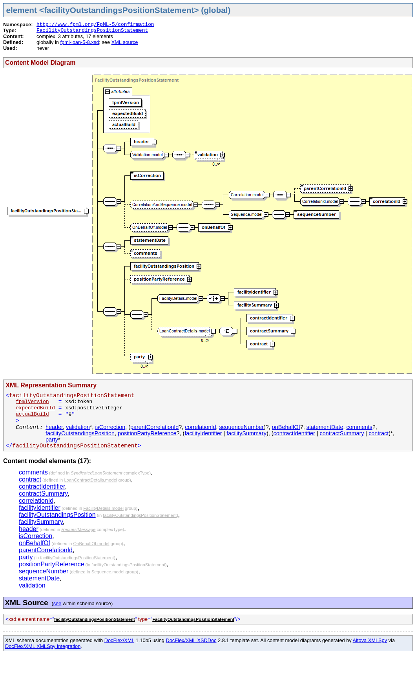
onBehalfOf (286, 427)
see (57, 603)
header (54, 427)
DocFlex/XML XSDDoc (191, 640)
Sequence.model (107, 571)
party (52, 439)
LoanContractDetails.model (90, 480)
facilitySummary (246, 433)
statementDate (325, 427)
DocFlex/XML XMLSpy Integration (42, 646)
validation (78, 427)
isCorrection (110, 427)
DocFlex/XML (119, 640)
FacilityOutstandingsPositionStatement (92, 30)
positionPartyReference (147, 433)
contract (379, 433)
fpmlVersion (32, 402)
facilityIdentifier (203, 433)
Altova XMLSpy (370, 640)
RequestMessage (78, 529)
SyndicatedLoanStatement (96, 473)
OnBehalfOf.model (91, 543)
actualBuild (32, 414)
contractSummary (342, 433)
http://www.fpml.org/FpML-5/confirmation (95, 24)
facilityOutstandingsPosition (80, 433)
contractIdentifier (294, 433)
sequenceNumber (241, 427)
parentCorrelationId (154, 427)
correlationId (200, 427)
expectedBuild (35, 408)
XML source (124, 42)
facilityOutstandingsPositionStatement (140, 515)
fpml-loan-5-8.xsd (79, 42)
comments (359, 427)
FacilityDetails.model (103, 508)
